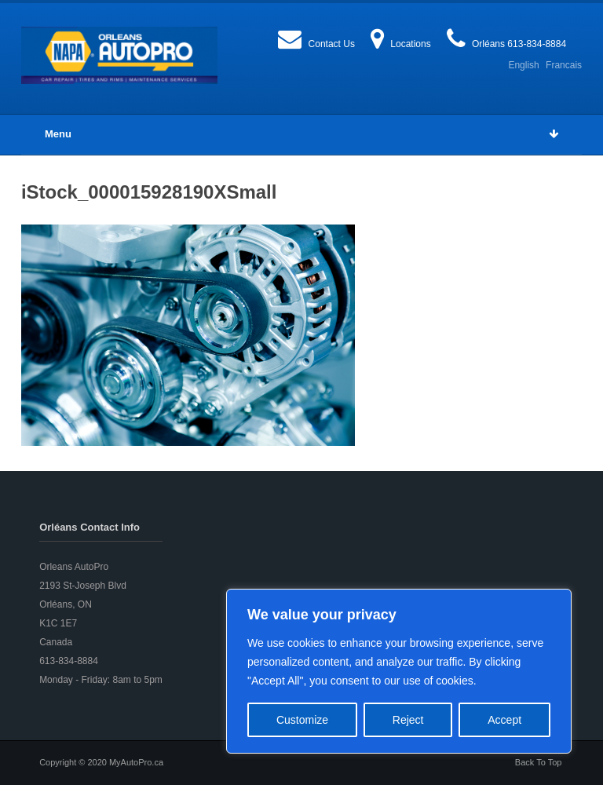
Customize (302, 720)
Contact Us (332, 43)
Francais (564, 65)
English (523, 65)
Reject (408, 720)
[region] (399, 671)
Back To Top (538, 762)
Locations (410, 43)
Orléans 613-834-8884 (519, 43)
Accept (504, 720)
